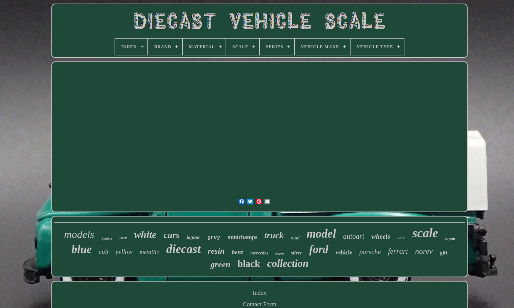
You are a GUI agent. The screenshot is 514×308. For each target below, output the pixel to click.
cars (171, 235)
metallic (149, 252)
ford (318, 249)
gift (444, 252)
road (295, 237)
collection (288, 263)
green (220, 264)
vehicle (344, 252)
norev (424, 251)
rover (279, 254)
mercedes (259, 252)
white (145, 234)
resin (216, 251)
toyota (450, 238)
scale (425, 233)
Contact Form (259, 304)
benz (237, 252)
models (79, 234)
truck (274, 235)
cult (104, 251)
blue (81, 249)
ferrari (398, 251)
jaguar (193, 237)
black (248, 263)
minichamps (242, 237)
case (401, 237)
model (321, 233)
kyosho (106, 238)
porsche (370, 251)
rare (123, 237)
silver (296, 252)
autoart (353, 236)
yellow (124, 251)
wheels (380, 236)
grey (213, 237)
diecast (183, 248)
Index (260, 292)
